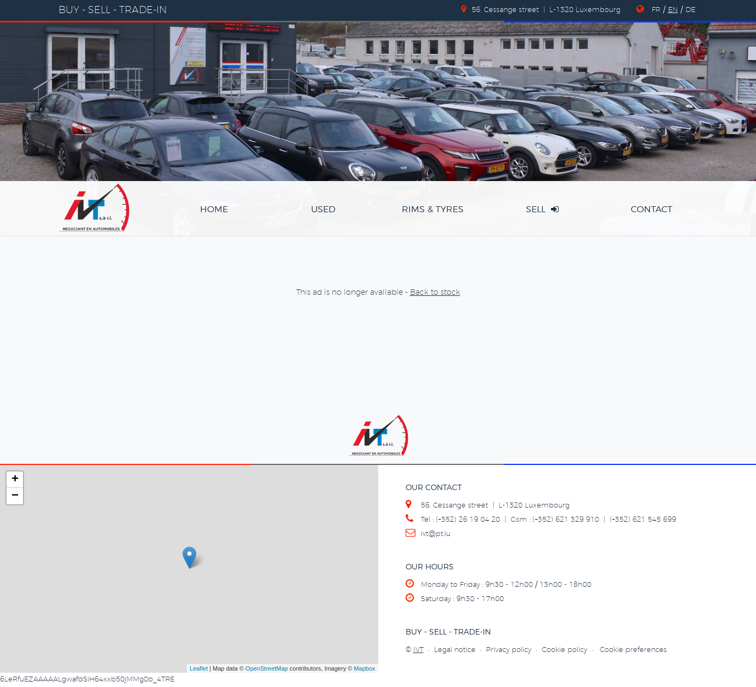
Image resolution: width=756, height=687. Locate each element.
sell (542, 209)
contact (651, 209)
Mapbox (364, 668)
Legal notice (455, 650)
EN (673, 10)
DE (690, 10)
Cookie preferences (633, 650)
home (214, 209)
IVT (418, 650)
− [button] (15, 496)
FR (656, 10)
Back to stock (435, 292)
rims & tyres (433, 209)
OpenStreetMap (266, 668)
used (323, 209)
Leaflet (199, 668)
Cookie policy (564, 650)
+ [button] (15, 479)
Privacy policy (508, 650)
